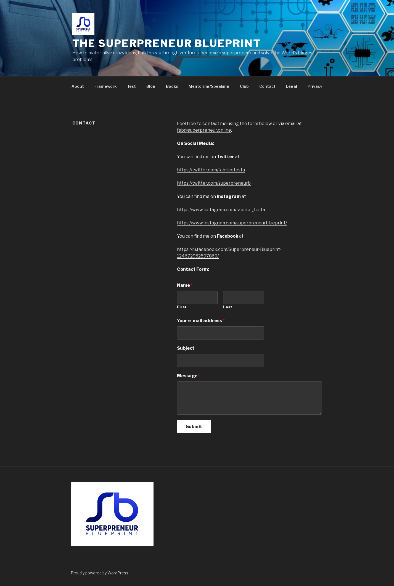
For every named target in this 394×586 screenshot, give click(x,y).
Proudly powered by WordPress (99, 573)
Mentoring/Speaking (209, 86)
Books (172, 86)
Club (244, 86)
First (182, 307)
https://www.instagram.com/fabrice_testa (221, 209)
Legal (291, 86)
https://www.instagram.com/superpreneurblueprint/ (232, 223)
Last (227, 307)
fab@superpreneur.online (204, 130)
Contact (267, 86)
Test (131, 86)
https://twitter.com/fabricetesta (211, 170)
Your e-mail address (201, 320)
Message (188, 375)
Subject (185, 348)
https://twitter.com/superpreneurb (214, 183)
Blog (150, 86)
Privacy (315, 86)
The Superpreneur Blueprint (166, 43)
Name (185, 285)
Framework (105, 86)
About (78, 86)
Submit (194, 426)
